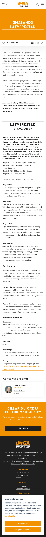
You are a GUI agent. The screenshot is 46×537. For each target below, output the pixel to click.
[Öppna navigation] (42, 4)
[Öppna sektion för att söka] (37, 4)
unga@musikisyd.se (23, 488)
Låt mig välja (10, 516)
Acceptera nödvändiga (23, 530)
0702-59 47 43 (19, 391)
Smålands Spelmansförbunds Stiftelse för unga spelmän (20, 367)
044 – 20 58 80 (23, 486)
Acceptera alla (23, 523)
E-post (16, 393)
